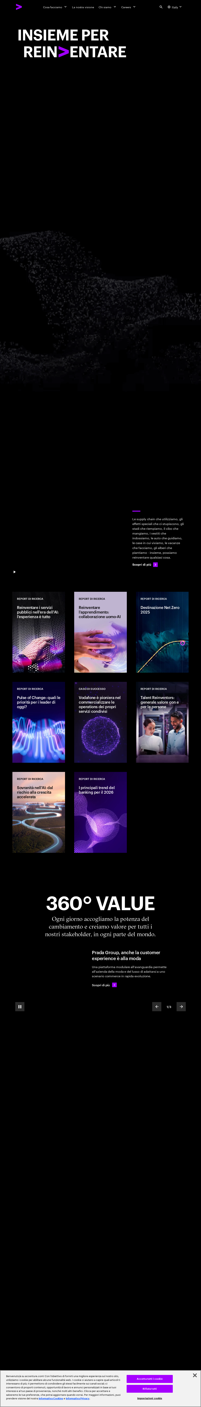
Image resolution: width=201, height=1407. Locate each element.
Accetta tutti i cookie (150, 1379)
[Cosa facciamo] (55, 7)
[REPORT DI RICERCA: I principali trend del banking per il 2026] (100, 812)
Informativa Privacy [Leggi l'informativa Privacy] (77, 1398)
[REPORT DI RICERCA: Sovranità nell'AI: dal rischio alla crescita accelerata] (38, 812)
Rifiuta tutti (150, 1389)
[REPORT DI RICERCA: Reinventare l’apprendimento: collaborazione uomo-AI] (100, 632)
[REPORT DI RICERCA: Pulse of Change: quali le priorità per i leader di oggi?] (38, 722)
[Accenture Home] (19, 7)
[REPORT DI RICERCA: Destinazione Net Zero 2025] (162, 632)
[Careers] (129, 7)
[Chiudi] (195, 1375)
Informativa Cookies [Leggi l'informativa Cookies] (51, 1398)
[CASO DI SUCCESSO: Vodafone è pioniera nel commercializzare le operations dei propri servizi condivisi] (100, 722)
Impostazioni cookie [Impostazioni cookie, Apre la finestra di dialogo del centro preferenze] (149, 1398)
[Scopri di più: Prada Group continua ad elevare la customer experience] (104, 984)
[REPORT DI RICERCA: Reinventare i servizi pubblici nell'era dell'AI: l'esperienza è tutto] (38, 632)
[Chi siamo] (107, 7)
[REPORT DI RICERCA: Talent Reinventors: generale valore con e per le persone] (162, 722)
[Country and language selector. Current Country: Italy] (175, 6)
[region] (100, 1388)
